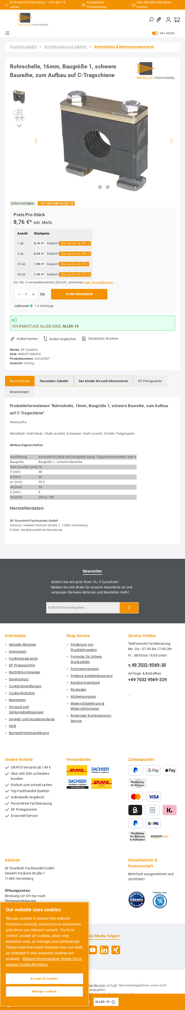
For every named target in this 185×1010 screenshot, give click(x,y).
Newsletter (17, 700)
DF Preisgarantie (22, 665)
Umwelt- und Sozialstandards (32, 719)
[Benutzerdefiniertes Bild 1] (136, 899)
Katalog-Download (85, 683)
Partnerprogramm (85, 669)
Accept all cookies (44, 978)
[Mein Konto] (168, 20)
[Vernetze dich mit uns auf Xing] (115, 950)
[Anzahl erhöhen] (33, 294)
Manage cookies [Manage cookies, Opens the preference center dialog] (44, 991)
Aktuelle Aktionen (22, 645)
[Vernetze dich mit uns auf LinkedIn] (104, 950)
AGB (12, 726)
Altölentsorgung (83, 697)
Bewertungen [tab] (19, 392)
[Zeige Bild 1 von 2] (100, 187)
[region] (92, 141)
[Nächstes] (171, 141)
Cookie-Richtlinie (22, 693)
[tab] (20, 381)
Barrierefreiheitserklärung (29, 733)
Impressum (17, 652)
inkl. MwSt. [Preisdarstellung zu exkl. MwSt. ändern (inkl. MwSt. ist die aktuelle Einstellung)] (163, 33)
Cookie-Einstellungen (25, 686)
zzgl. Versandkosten (98, 282)
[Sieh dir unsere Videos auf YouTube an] (92, 950)
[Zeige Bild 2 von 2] (108, 187)
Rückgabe (78, 690)
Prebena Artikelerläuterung (91, 676)
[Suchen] (151, 19)
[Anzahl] (26, 294)
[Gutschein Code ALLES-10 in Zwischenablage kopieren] (113, 1001)
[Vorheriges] (36, 141)
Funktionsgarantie (23, 659)
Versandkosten (95, 985)
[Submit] (129, 607)
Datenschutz (19, 679)
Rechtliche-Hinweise (24, 672)
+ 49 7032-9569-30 (147, 664)
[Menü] (7, 33)
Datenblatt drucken (103, 338)
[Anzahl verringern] (19, 294)
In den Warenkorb (79, 294)
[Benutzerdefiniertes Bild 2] (160, 900)
